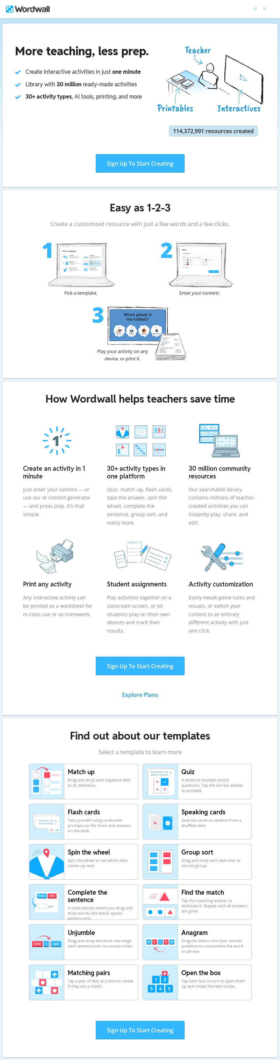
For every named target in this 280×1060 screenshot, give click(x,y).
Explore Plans (140, 695)
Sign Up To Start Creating (140, 163)
